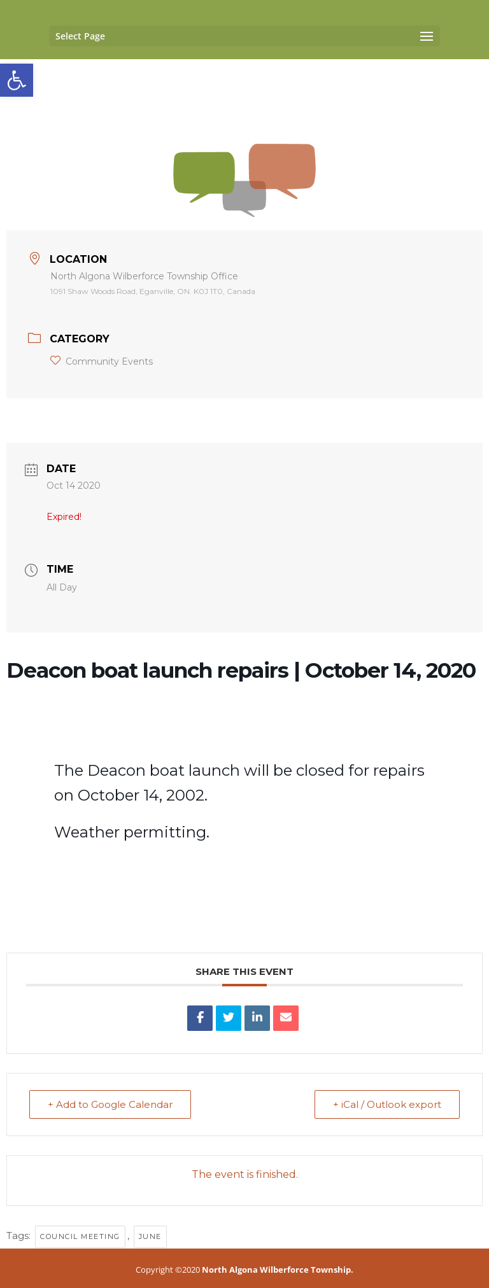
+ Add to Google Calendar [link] (110, 1104)
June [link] (150, 1236)
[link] (16, 80)
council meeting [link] (80, 1236)
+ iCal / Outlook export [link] (387, 1104)
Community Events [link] (101, 361)
